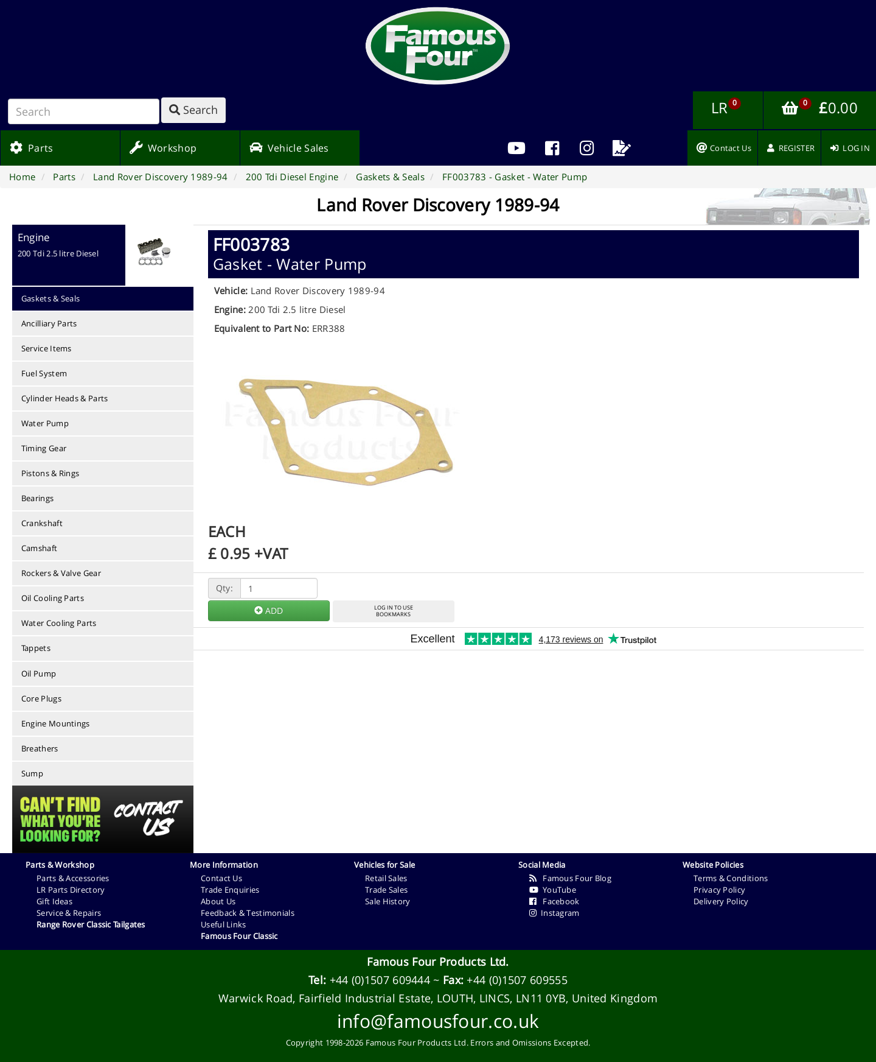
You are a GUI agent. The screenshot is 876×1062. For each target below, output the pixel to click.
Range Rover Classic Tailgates (90, 924)
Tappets (35, 647)
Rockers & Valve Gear (61, 573)
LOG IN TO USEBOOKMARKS (393, 610)
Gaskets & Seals (50, 298)
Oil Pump (38, 673)
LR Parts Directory (70, 889)
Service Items (46, 348)
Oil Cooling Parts (52, 598)
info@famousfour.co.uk (438, 1020)
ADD (268, 610)
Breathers (39, 748)
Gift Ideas (54, 901)
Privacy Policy (719, 889)
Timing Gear (43, 448)
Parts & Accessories (72, 878)
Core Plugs (41, 698)
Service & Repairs (68, 912)
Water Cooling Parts (59, 622)
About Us (218, 901)
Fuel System (44, 373)
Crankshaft (42, 523)
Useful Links (223, 924)
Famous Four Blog (570, 878)
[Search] (83, 111)
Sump (32, 773)
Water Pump (45, 423)
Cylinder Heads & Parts (64, 398)
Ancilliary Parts (49, 323)
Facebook (554, 901)
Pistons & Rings (50, 473)
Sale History (388, 901)
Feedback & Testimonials (247, 912)
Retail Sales (386, 878)
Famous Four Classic (239, 935)
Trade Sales (386, 889)
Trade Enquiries (230, 889)
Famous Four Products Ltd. (438, 961)
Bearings (37, 498)
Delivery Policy (721, 901)
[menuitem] (551, 148)
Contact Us (221, 878)
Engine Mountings (55, 723)
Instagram (554, 912)
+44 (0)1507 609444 (380, 979)
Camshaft (39, 548)
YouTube (552, 889)
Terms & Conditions (730, 878)
